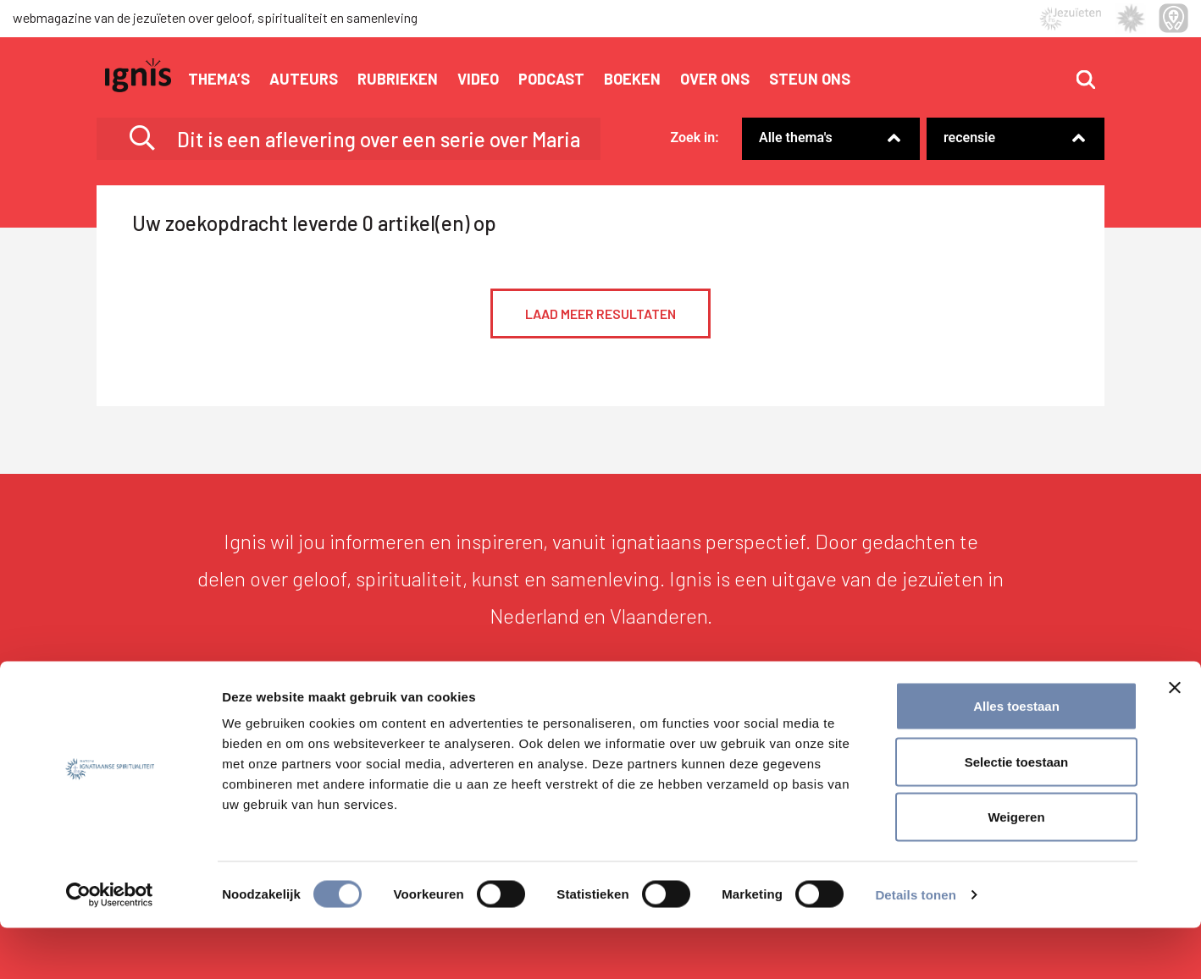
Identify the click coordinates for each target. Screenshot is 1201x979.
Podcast (551, 78)
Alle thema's (796, 137)
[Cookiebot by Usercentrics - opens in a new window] (110, 946)
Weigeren (1016, 868)
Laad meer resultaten (600, 313)
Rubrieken (397, 78)
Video (478, 78)
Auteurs (303, 78)
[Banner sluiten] (1175, 739)
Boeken (632, 78)
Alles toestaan (1016, 757)
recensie (969, 137)
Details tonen (915, 945)
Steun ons (809, 78)
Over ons (715, 78)
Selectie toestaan (1017, 813)
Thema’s (219, 78)
